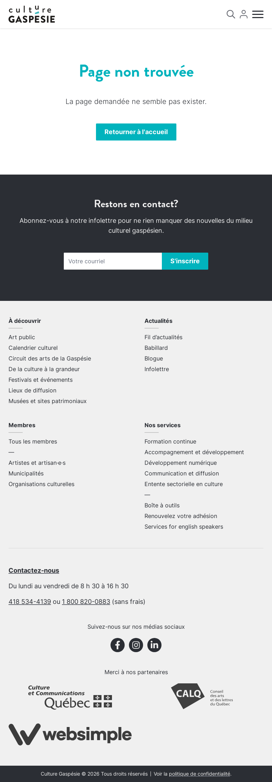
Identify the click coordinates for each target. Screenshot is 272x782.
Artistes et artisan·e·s (37, 462)
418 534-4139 (29, 601)
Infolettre (156, 369)
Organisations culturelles (41, 484)
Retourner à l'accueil (136, 132)
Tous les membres (32, 441)
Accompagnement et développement (194, 452)
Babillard (156, 347)
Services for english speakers (183, 526)
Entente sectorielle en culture (183, 484)
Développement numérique (180, 462)
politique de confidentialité (199, 773)
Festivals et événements (40, 379)
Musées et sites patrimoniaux (47, 400)
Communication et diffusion (181, 473)
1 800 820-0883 (86, 601)
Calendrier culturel (33, 347)
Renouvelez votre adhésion (180, 515)
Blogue (153, 358)
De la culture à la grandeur (44, 369)
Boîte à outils (162, 505)
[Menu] (258, 14)
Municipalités (26, 473)
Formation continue (170, 441)
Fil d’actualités (163, 337)
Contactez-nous (33, 570)
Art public (21, 337)
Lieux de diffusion (32, 390)
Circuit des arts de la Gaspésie (49, 358)
